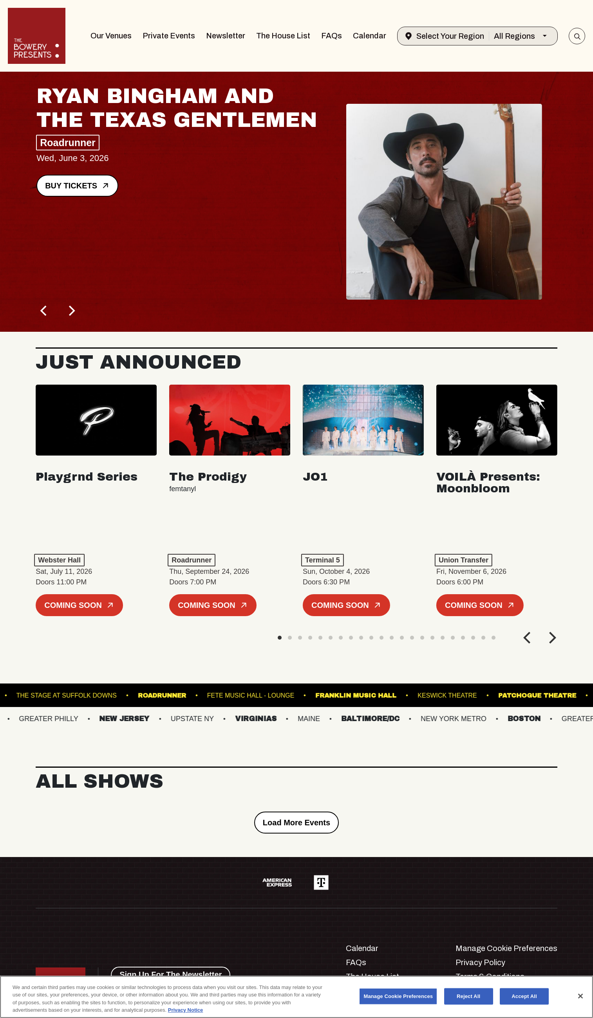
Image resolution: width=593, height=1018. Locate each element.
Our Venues (111, 35)
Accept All (524, 996)
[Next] (71, 310)
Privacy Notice (185, 1010)
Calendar (369, 35)
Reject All (468, 996)
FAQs (331, 35)
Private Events (169, 35)
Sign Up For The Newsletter (170, 974)
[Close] (580, 996)
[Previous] (44, 310)
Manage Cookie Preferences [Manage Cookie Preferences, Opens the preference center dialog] (398, 996)
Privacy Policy (480, 962)
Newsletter (225, 35)
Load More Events (296, 822)
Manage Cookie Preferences (506, 948)
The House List (283, 35)
